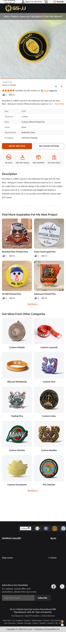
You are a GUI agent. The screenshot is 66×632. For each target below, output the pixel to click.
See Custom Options (49, 146)
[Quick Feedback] (62, 625)
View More (58, 104)
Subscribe (42, 597)
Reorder (60, 1)
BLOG (53, 538)
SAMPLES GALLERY (11, 538)
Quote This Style (17, 146)
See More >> (33, 304)
